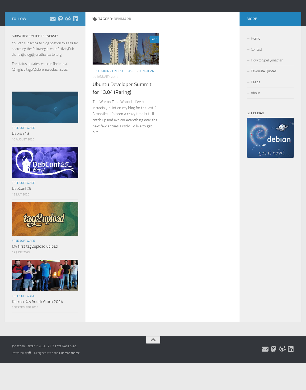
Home (255, 60)
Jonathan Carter (44, 16)
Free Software (124, 92)
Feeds (255, 103)
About (255, 114)
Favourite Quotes (264, 92)
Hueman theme (69, 374)
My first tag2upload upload (35, 267)
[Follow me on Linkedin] (75, 40)
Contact (256, 71)
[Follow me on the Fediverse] (60, 40)
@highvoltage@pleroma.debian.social (40, 91)
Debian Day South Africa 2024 (37, 322)
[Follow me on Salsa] (68, 40)
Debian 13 (20, 154)
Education (101, 92)
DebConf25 (21, 209)
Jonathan (146, 92)
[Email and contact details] (53, 40)
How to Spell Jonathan (267, 81)
